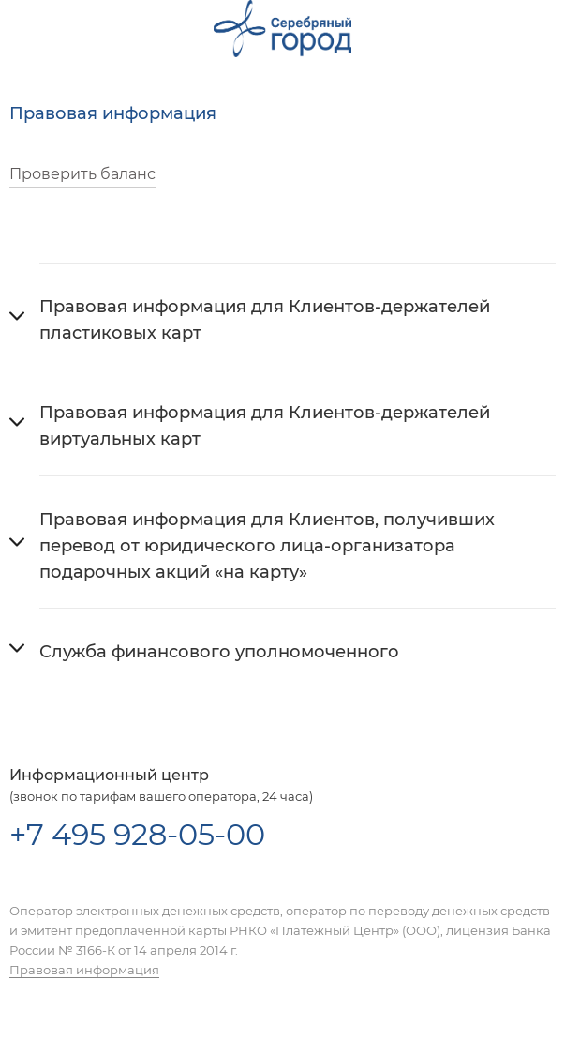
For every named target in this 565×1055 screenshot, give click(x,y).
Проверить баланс (82, 174)
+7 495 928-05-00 (137, 834)
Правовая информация (84, 969)
